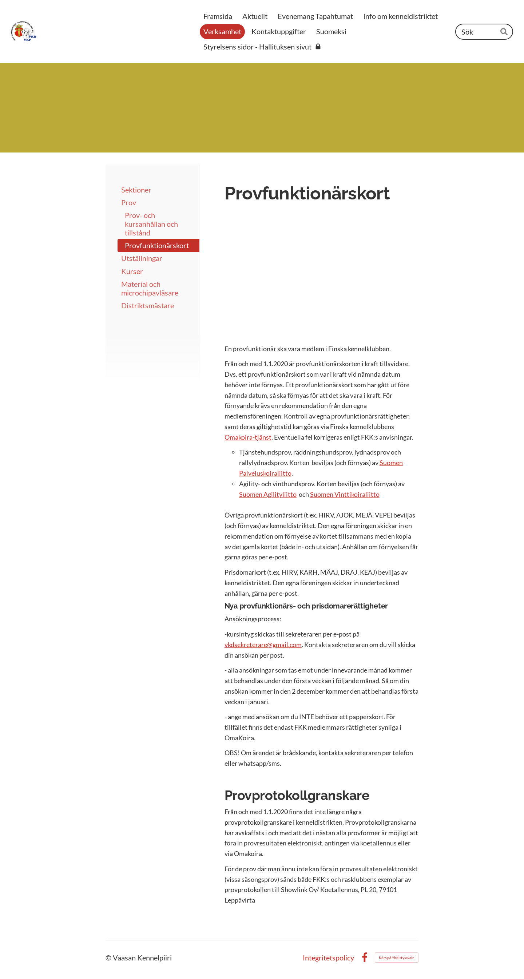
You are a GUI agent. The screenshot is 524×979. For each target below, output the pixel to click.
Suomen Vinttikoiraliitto (345, 494)
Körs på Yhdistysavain (396, 957)
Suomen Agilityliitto (268, 494)
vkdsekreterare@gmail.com (263, 645)
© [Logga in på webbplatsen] (109, 957)
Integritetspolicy (328, 957)
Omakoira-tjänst (248, 437)
